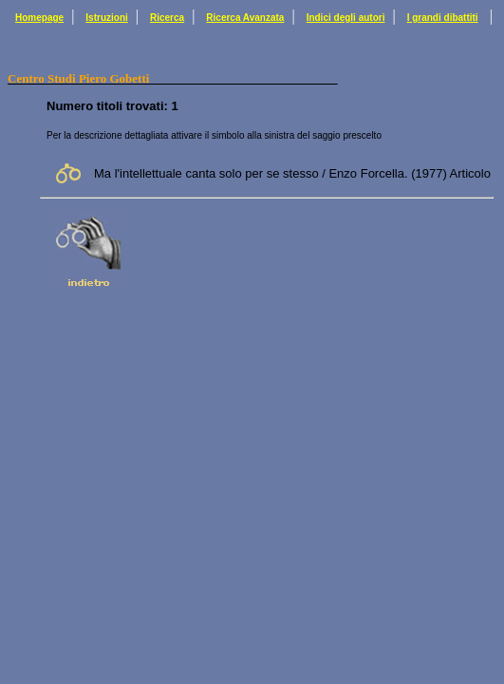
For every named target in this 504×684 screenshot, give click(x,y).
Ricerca (167, 17)
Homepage (39, 17)
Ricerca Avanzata (245, 17)
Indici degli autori (346, 17)
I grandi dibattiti (442, 17)
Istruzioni (106, 17)
